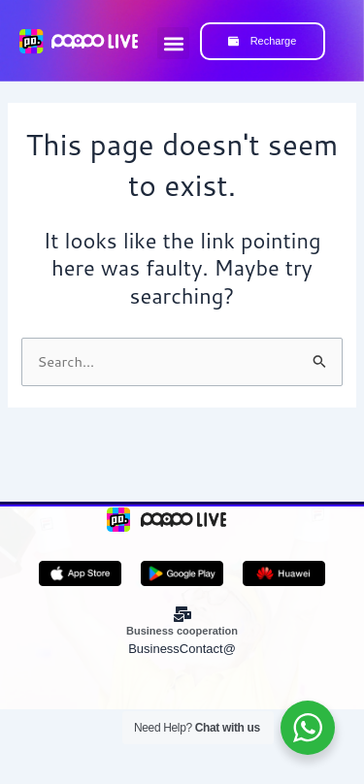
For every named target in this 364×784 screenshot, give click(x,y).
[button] (173, 43)
